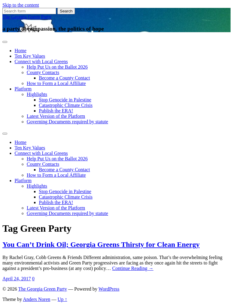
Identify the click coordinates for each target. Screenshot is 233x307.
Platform (23, 88)
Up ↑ (62, 299)
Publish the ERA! (56, 110)
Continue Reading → (133, 268)
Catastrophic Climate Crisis (66, 105)
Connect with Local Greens (41, 61)
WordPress (109, 289)
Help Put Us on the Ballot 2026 (57, 67)
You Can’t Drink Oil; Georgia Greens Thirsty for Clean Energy (101, 244)
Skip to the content (20, 5)
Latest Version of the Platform (56, 116)
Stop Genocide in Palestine (65, 99)
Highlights (37, 94)
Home (20, 50)
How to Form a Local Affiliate (56, 83)
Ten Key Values (30, 56)
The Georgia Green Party (26, 16)
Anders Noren (36, 299)
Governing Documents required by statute (67, 121)
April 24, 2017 (16, 278)
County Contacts (43, 72)
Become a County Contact (64, 77)
